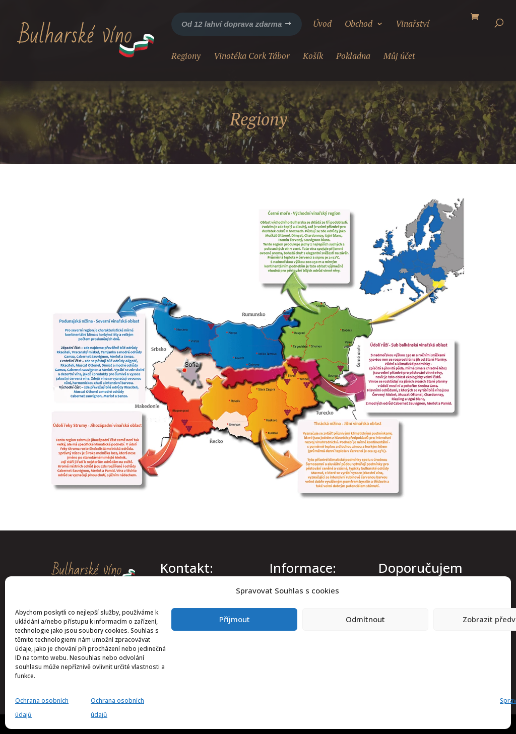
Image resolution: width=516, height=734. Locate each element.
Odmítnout (365, 619)
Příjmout (234, 619)
